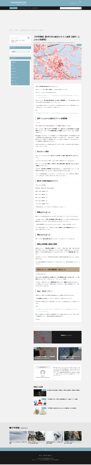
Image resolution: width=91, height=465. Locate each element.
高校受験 (14, 62)
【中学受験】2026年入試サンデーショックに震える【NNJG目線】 (72, 443)
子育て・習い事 (15, 78)
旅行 (13, 65)
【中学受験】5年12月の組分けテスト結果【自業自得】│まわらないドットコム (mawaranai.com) (57, 113)
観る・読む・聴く (15, 85)
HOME (12, 30)
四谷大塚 (24, 8)
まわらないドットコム (49, 458)
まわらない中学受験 (57, 42)
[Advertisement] (45, 20)
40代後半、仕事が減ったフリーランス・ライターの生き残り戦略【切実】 (36, 443)
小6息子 (65, 42)
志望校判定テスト (35, 8)
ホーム (39, 456)
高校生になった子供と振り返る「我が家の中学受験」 (18, 443)
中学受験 (19, 8)
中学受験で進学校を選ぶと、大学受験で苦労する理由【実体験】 (54, 443)
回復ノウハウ (15, 75)
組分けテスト (72, 42)
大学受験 (14, 68)
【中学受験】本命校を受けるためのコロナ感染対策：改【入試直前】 (63, 408)
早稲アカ (30, 8)
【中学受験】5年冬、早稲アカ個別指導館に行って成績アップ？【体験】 (63, 399)
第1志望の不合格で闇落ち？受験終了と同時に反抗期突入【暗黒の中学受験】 (64, 391)
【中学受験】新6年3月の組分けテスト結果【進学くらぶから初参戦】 (31, 30)
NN (26, 8)
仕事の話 (14, 81)
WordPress (57, 460)
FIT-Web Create (45, 460)
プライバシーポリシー (48, 456)
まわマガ (73, 3)
